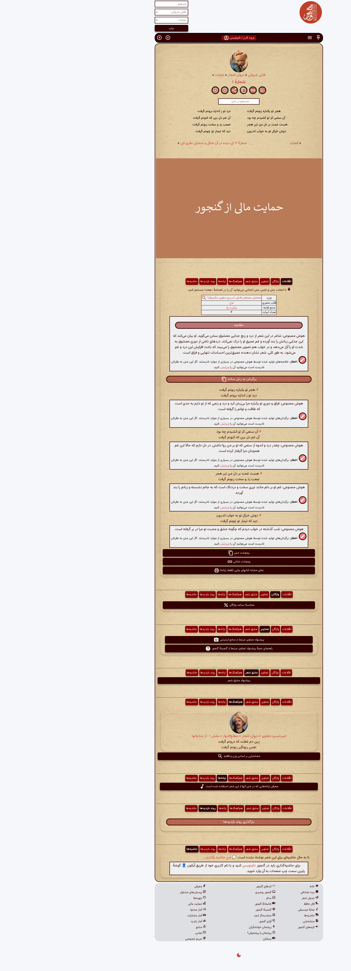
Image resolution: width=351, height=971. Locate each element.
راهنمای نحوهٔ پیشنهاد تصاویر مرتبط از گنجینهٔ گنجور (175, 648)
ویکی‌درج (168, 307)
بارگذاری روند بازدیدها (175, 822)
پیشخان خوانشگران (199, 927)
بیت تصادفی (246, 892)
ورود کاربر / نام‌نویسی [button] (175, 38)
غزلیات (156, 75)
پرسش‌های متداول (130, 892)
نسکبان (206, 939)
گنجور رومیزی (202, 892)
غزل (168, 303)
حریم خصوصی (132, 939)
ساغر (207, 898)
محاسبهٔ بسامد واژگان (175, 605)
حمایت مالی (134, 904)
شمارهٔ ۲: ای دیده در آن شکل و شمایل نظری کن (150, 143)
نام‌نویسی (185, 865)
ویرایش (161, 367)
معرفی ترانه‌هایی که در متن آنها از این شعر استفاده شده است (175, 786)
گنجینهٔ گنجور (202, 910)
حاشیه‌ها (128, 281)
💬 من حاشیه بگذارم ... (156, 857)
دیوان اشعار (173, 75)
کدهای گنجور (202, 886)
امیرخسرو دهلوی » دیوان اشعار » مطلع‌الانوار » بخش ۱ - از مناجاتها (175, 736)
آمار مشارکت (133, 915)
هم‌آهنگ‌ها (172, 281)
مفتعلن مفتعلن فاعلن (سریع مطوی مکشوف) (171, 298)
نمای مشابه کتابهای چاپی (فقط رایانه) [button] (175, 570)
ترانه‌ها (159, 281)
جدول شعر (246, 898)
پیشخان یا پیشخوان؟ (198, 933)
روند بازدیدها (144, 281)
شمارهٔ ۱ (175, 82)
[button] (255, 37)
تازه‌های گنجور (245, 927)
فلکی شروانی (193, 75)
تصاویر (201, 281)
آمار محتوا (135, 910)
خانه (250, 886)
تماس (137, 933)
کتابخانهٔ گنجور (201, 904)
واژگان (211, 281)
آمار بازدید (135, 921)
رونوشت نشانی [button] (175, 561)
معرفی (137, 886)
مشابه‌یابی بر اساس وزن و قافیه (175, 756)
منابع (138, 927)
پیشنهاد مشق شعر (175, 680)
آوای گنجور (204, 921)
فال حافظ (247, 904)
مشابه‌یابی (247, 921)
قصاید (230, 143)
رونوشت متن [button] (175, 553)
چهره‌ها (136, 898)
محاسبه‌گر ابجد (201, 915)
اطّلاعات (223, 281)
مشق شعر (188, 281)
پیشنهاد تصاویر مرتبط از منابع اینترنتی (175, 639)
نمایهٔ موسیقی (245, 910)
